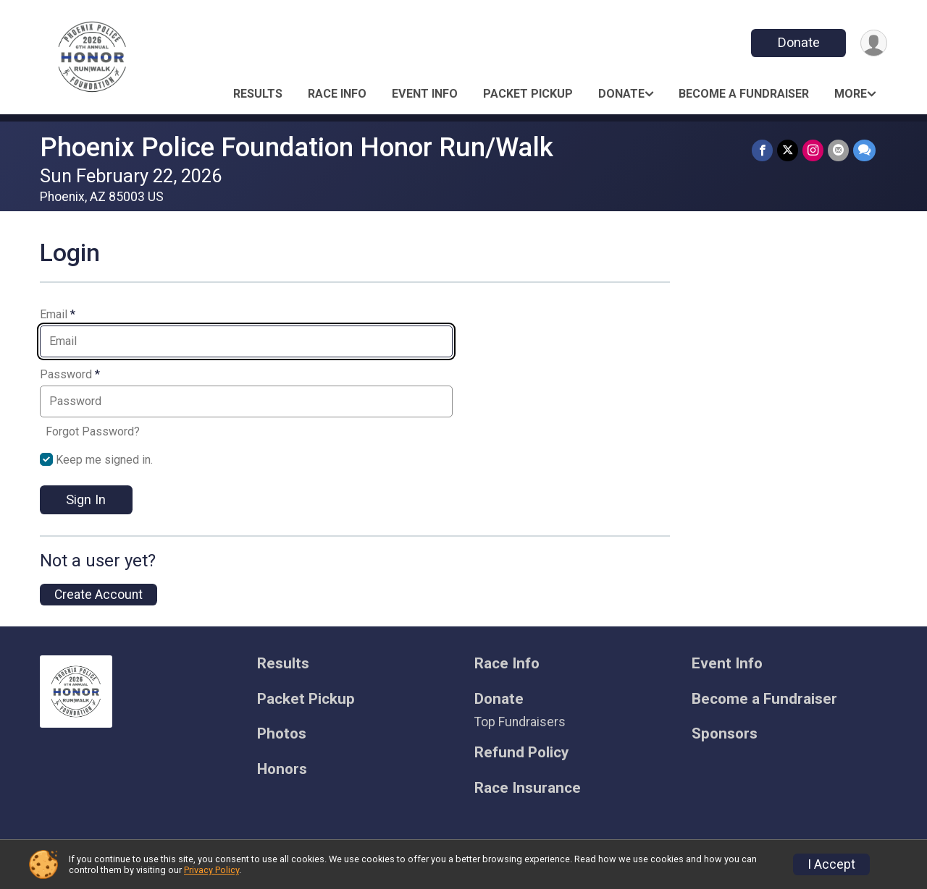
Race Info (337, 94)
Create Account (98, 594)
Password (70, 374)
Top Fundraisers (520, 722)
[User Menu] (873, 43)
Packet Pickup (528, 94)
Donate (799, 42)
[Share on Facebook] (762, 150)
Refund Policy (521, 752)
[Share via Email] (838, 150)
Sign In (86, 499)
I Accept (831, 864)
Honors (282, 769)
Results (257, 94)
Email (57, 314)
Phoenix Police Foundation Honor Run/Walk (296, 147)
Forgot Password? (93, 431)
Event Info (425, 94)
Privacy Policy (211, 869)
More (850, 94)
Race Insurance (527, 788)
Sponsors (725, 734)
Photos (281, 734)
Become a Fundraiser (744, 94)
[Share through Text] (864, 150)
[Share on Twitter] (787, 150)
